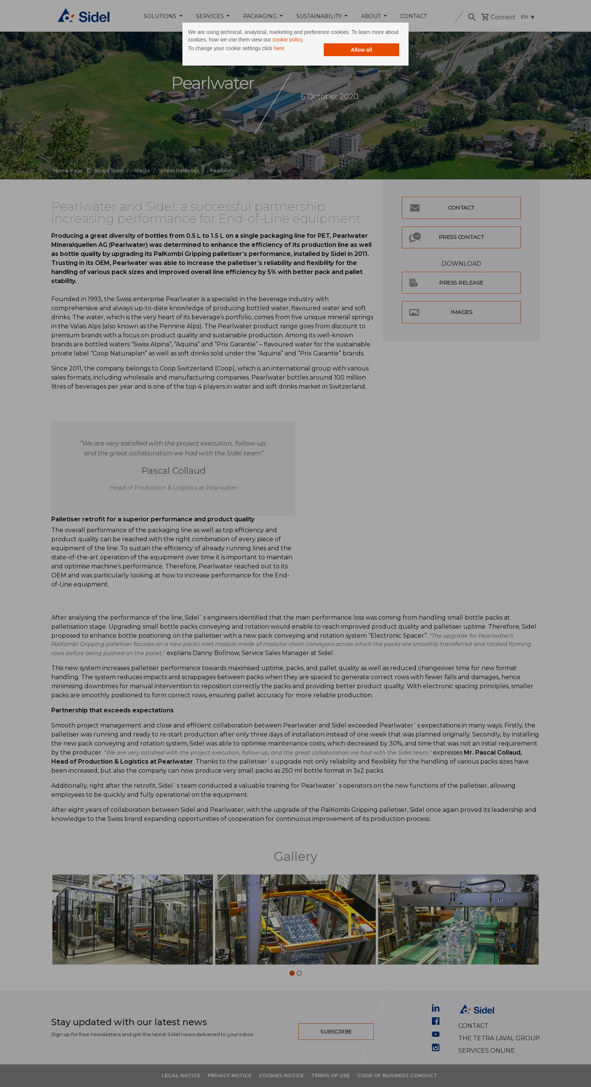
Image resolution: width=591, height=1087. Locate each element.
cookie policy (287, 40)
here (279, 48)
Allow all (361, 50)
